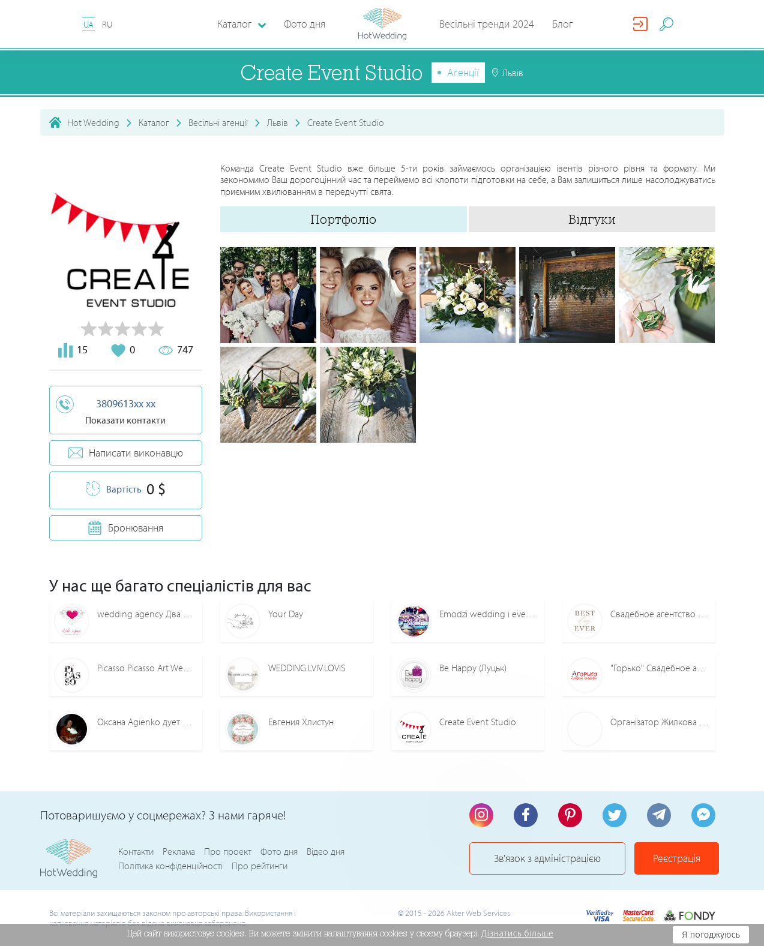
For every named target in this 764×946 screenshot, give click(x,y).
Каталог (154, 122)
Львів (277, 122)
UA (88, 24)
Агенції (463, 72)
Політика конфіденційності (170, 866)
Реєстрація (676, 858)
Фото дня (304, 24)
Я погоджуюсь (711, 934)
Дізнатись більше (517, 933)
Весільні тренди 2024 (486, 24)
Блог (562, 24)
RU (107, 24)
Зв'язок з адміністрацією (547, 858)
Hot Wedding (93, 122)
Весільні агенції (218, 122)
